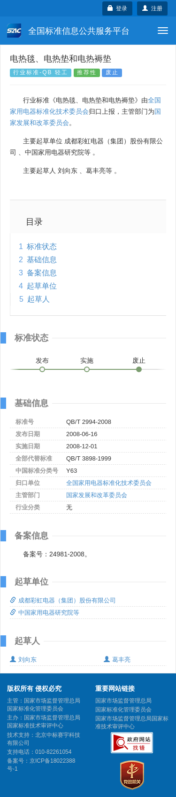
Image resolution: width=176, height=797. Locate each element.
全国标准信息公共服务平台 (68, 30)
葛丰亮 (117, 659)
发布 (42, 360)
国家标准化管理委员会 (123, 709)
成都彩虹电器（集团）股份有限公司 (63, 600)
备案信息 (42, 273)
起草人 (38, 299)
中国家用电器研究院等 (44, 612)
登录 (117, 8)
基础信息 (42, 260)
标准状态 (42, 246)
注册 (152, 8)
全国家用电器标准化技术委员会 (109, 482)
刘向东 (23, 659)
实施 (86, 360)
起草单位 (42, 286)
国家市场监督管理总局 (123, 700)
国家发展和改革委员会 (96, 495)
